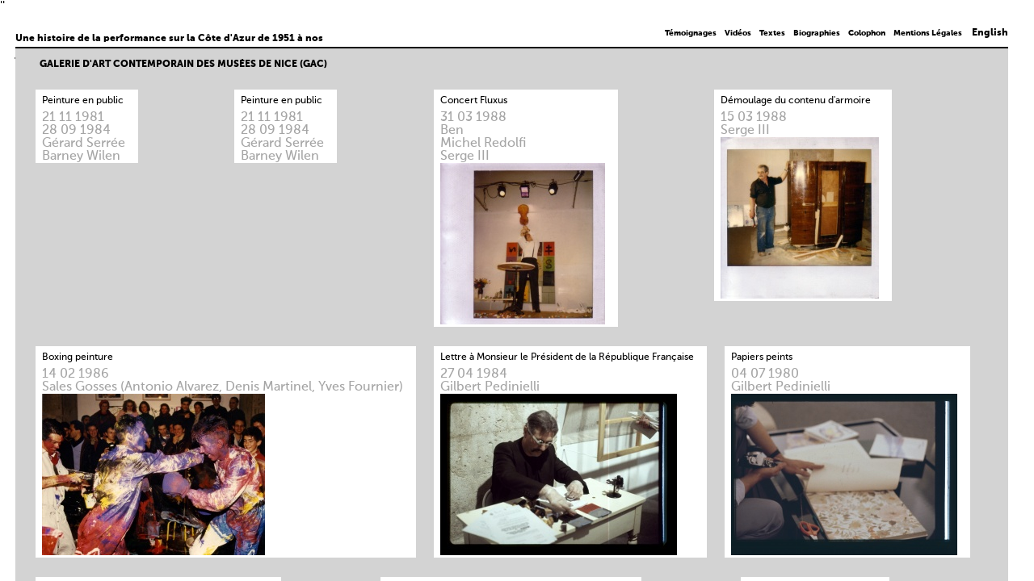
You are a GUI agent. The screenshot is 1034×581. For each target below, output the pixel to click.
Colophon (866, 33)
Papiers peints (761, 357)
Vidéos (738, 33)
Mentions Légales (927, 33)
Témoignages (691, 33)
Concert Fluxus (473, 101)
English (990, 33)
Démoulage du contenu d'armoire (796, 101)
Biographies (816, 33)
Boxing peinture (77, 357)
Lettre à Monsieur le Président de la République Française (567, 357)
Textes (772, 33)
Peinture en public (83, 101)
